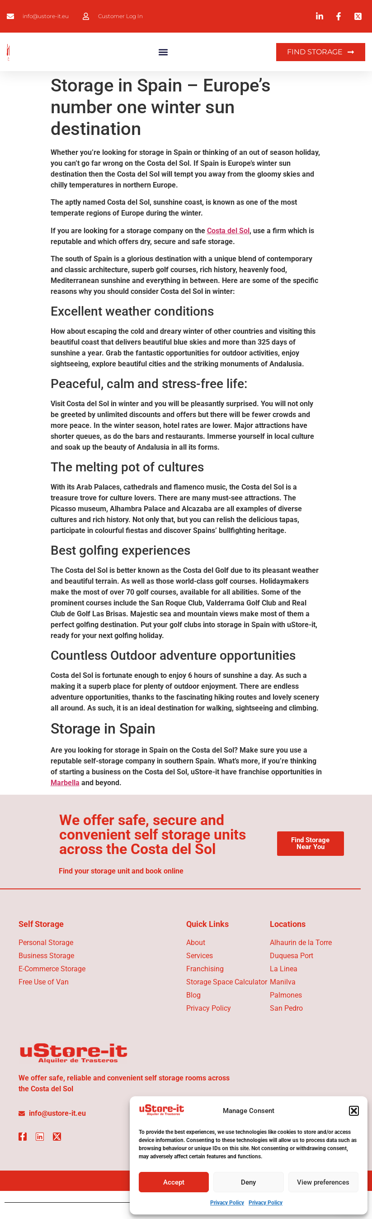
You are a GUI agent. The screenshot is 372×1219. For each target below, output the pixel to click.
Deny (248, 1182)
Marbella (65, 782)
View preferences (323, 1182)
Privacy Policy (227, 1203)
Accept (173, 1182)
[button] (353, 1110)
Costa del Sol (228, 230)
